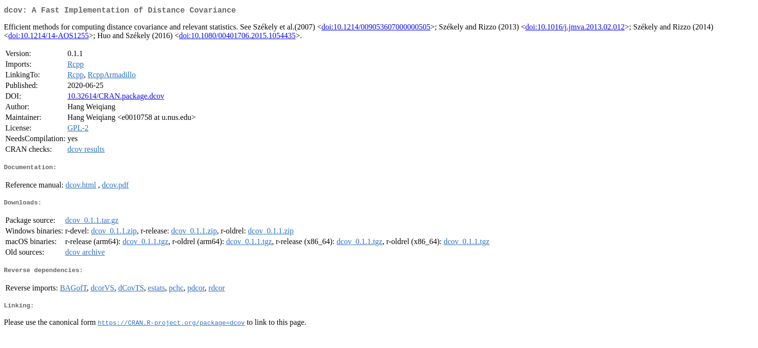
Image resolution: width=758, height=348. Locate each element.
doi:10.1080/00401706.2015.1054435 (237, 37)
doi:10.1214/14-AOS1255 (48, 37)
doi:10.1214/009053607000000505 (375, 29)
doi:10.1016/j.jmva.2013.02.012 (575, 29)
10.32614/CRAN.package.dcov (115, 98)
